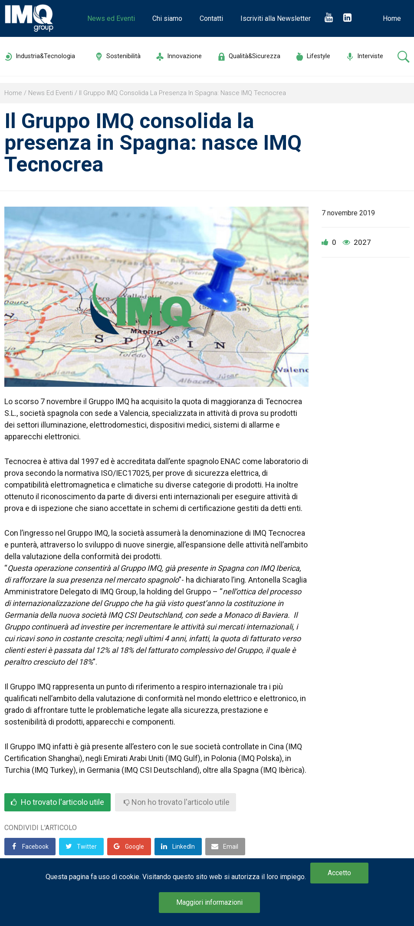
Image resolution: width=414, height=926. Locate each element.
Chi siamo (167, 18)
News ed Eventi (111, 18)
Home (392, 18)
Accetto (339, 873)
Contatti (211, 18)
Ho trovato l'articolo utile (57, 802)
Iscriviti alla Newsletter (275, 18)
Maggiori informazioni (209, 902)
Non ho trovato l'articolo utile (177, 802)
